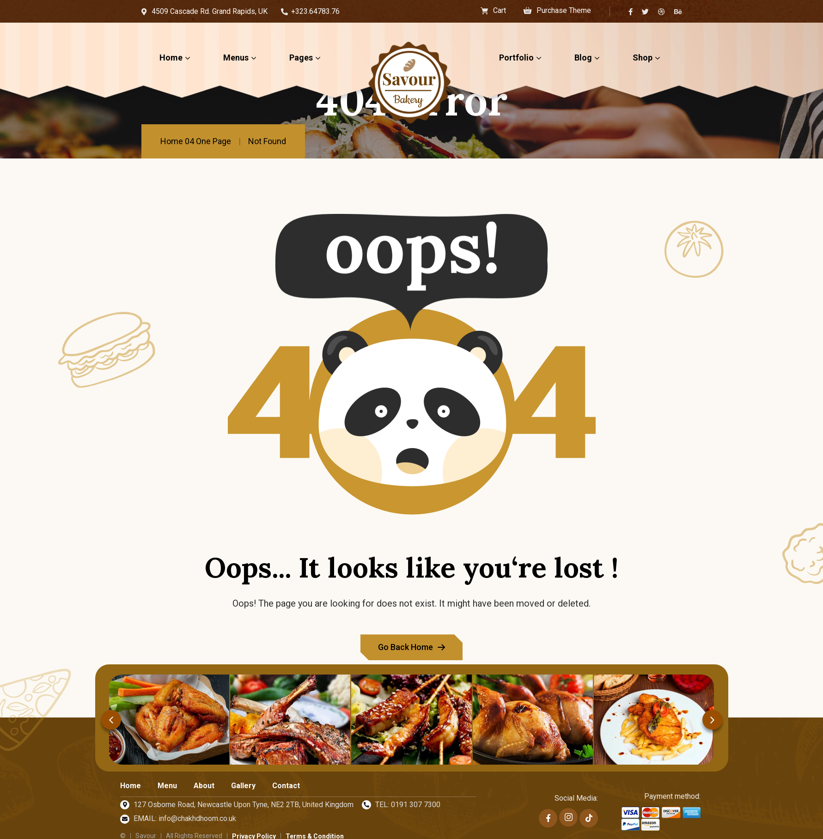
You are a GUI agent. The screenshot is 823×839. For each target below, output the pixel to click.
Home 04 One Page (195, 141)
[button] (111, 720)
